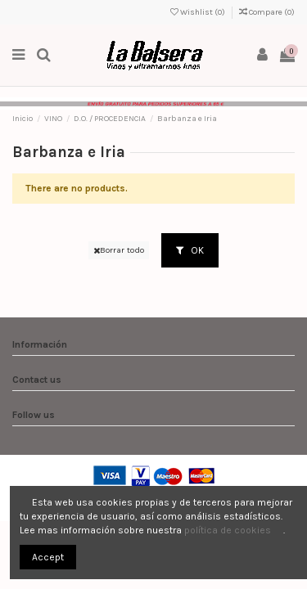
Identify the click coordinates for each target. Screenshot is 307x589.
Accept (48, 557)
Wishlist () (198, 12)
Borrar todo (118, 250)
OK (190, 250)
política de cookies (227, 530)
